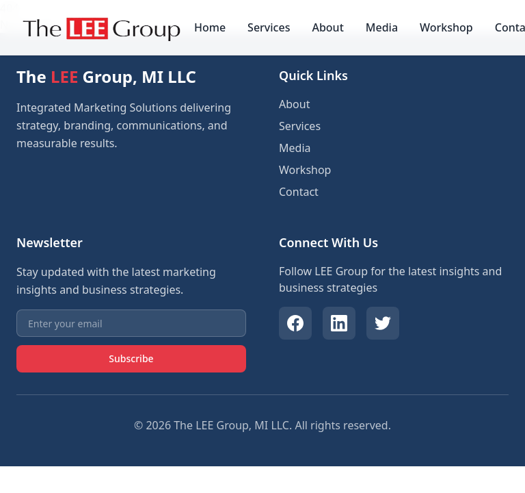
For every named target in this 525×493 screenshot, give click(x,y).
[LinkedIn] (339, 323)
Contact (299, 191)
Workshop (446, 27)
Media (382, 27)
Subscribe (131, 358)
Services (268, 27)
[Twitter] (382, 323)
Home (210, 27)
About (327, 27)
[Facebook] (295, 323)
